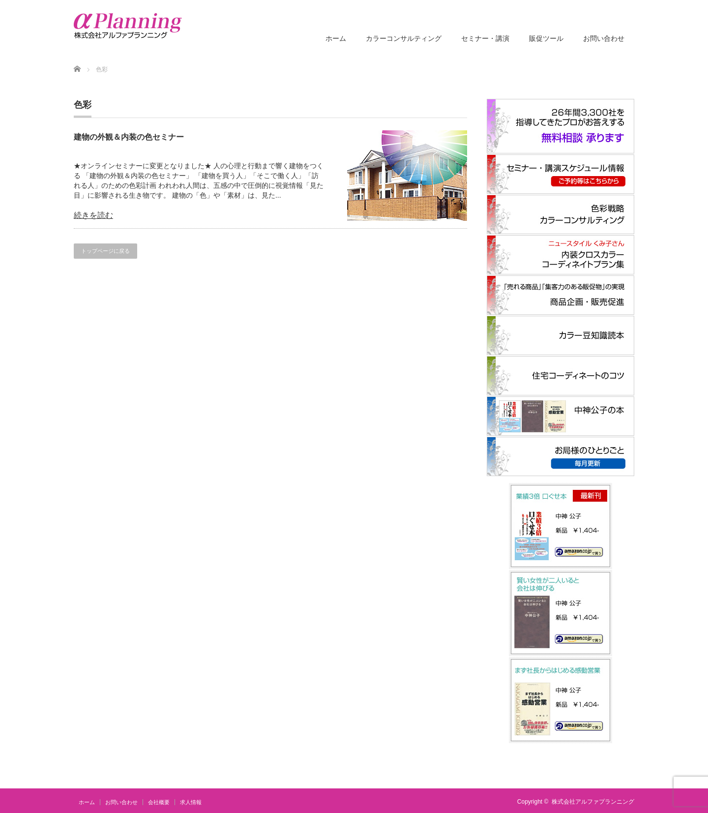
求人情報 (191, 802)
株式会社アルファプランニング (593, 801)
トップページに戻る (105, 251)
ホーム (335, 38)
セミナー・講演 (485, 38)
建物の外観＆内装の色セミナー (129, 137)
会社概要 (159, 802)
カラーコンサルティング (404, 38)
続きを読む (93, 215)
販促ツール (546, 38)
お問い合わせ (603, 38)
